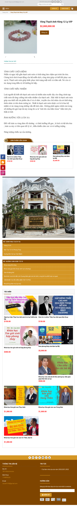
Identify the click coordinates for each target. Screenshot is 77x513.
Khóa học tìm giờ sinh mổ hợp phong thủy (17, 355)
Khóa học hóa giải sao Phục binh (14, 415)
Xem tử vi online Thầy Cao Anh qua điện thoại (53, 325)
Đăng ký (54, 8)
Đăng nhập (65, 8)
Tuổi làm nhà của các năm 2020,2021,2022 (55, 477)
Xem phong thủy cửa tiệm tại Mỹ (49, 354)
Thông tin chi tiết (10, 69)
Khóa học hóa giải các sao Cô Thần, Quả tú (18, 446)
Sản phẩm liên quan (18, 148)
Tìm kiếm (62, 4)
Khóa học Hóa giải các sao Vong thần (50, 415)
